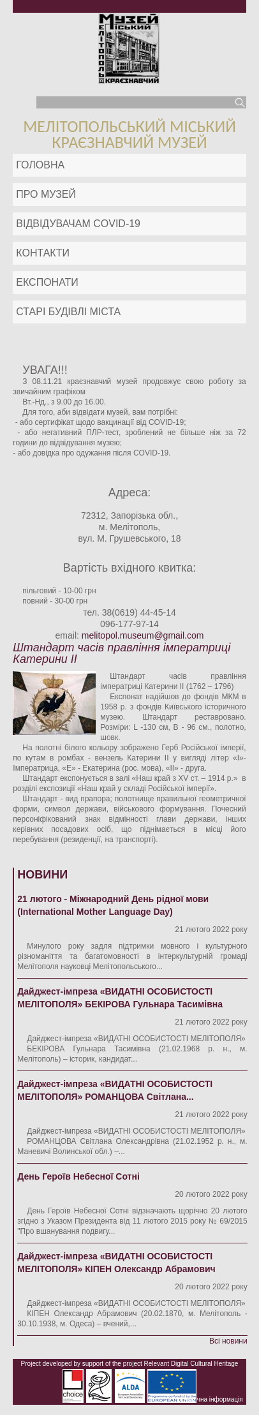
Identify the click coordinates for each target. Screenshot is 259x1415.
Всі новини (228, 1341)
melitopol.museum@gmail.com (143, 635)
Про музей (46, 194)
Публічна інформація (212, 1399)
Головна (40, 164)
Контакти (43, 253)
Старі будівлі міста (68, 311)
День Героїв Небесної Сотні (78, 1176)
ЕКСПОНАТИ (47, 282)
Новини (42, 874)
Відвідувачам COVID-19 (78, 223)
